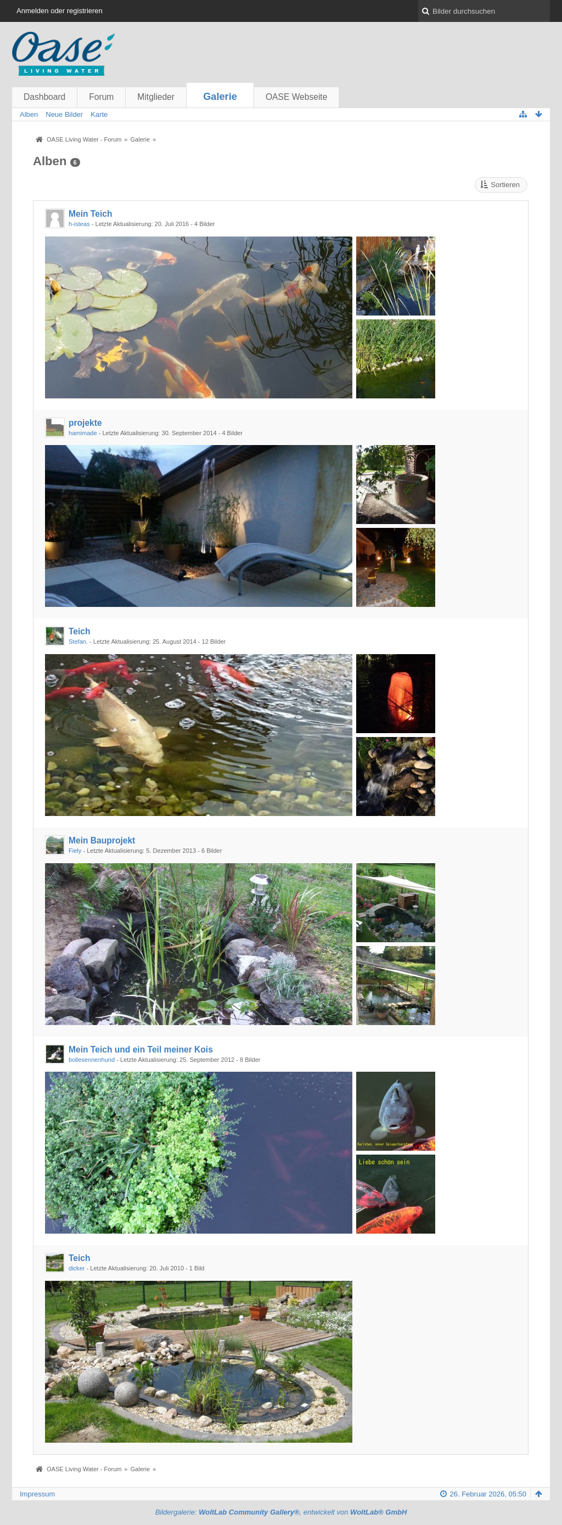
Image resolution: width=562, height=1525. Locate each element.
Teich (80, 631)
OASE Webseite (296, 97)
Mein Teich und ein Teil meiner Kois (141, 1049)
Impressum (37, 1494)
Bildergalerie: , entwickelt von (281, 1512)
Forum (101, 97)
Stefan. (78, 641)
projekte (85, 422)
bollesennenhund (92, 1059)
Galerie (220, 96)
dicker (77, 1268)
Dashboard (44, 97)
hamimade (83, 433)
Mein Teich (90, 213)
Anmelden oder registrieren (59, 11)
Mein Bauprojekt (102, 840)
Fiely (75, 850)
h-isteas (79, 224)
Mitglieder (156, 97)
